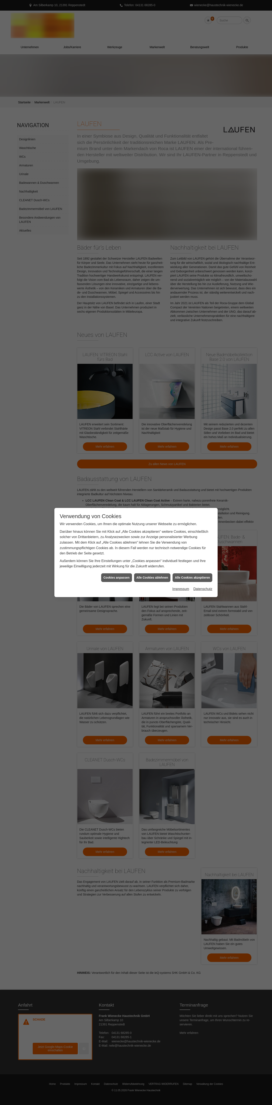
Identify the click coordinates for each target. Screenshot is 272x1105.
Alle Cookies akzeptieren (192, 577)
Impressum (180, 589)
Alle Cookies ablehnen (152, 577)
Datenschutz (202, 589)
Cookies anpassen (116, 577)
